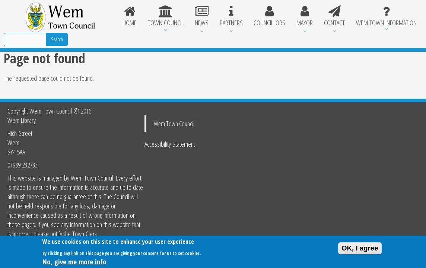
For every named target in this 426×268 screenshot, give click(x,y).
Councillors (269, 16)
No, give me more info (74, 263)
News (201, 16)
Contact (334, 16)
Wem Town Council (174, 123)
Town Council (165, 16)
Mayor (305, 16)
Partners (231, 16)
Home (130, 16)
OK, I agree (359, 249)
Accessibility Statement (169, 144)
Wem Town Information (386, 16)
